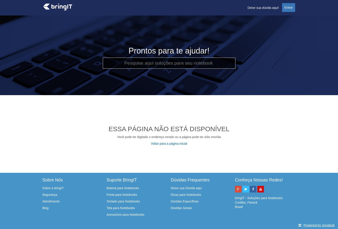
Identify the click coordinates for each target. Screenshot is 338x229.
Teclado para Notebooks (123, 201)
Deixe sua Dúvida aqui (186, 188)
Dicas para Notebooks (186, 194)
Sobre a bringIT (53, 188)
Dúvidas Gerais (181, 208)
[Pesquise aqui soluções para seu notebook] (169, 63)
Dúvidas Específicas (185, 201)
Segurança (49, 194)
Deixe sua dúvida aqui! (263, 8)
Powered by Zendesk (319, 225)
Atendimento (51, 201)
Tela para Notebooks (121, 208)
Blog (45, 208)
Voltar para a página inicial (169, 143)
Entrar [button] (288, 7)
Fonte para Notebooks (122, 194)
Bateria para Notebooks (123, 188)
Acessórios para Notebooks (125, 214)
